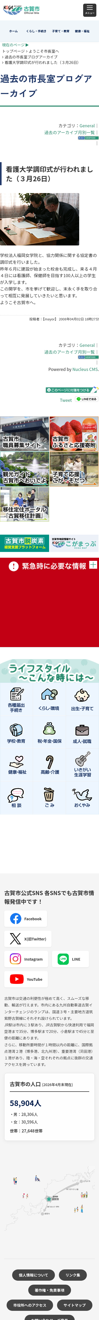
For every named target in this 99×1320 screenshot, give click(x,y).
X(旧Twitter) (28, 939)
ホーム (13, 31)
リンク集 (72, 1275)
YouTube (26, 979)
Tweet (66, 400)
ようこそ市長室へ (44, 51)
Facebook (26, 919)
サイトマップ (75, 1305)
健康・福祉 (82, 31)
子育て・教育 (60, 31)
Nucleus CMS (85, 369)
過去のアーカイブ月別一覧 (69, 132)
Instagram (26, 959)
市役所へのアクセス (29, 1305)
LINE (69, 959)
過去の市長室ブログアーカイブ (31, 56)
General (87, 125)
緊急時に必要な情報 (49, 602)
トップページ (13, 51)
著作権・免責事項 (49, 1290)
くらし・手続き (36, 31)
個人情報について (33, 1275)
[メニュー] (89, 10)
